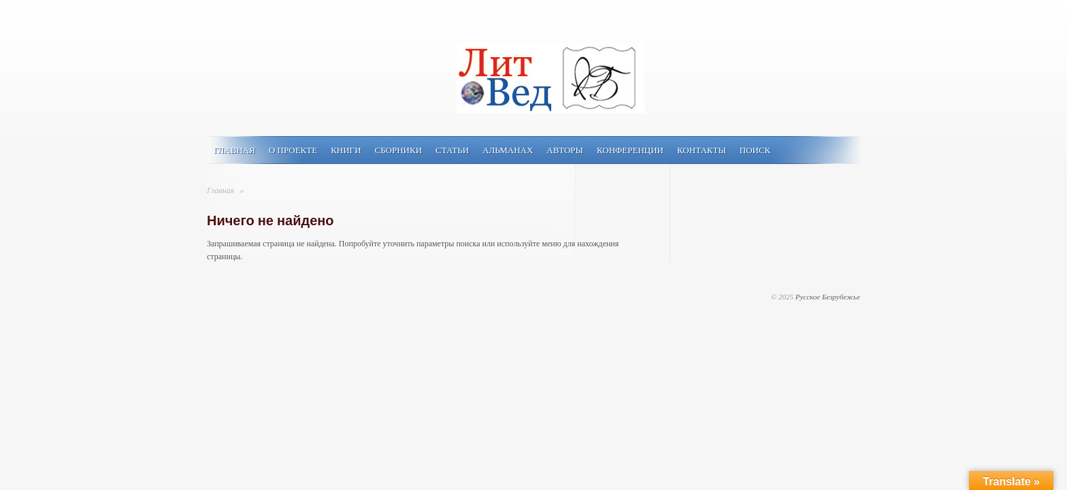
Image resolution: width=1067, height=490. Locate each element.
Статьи (452, 150)
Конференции (630, 150)
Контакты (701, 150)
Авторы (564, 150)
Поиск (755, 150)
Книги (346, 150)
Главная (234, 150)
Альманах (507, 150)
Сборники (399, 150)
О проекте (293, 150)
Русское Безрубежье (827, 297)
